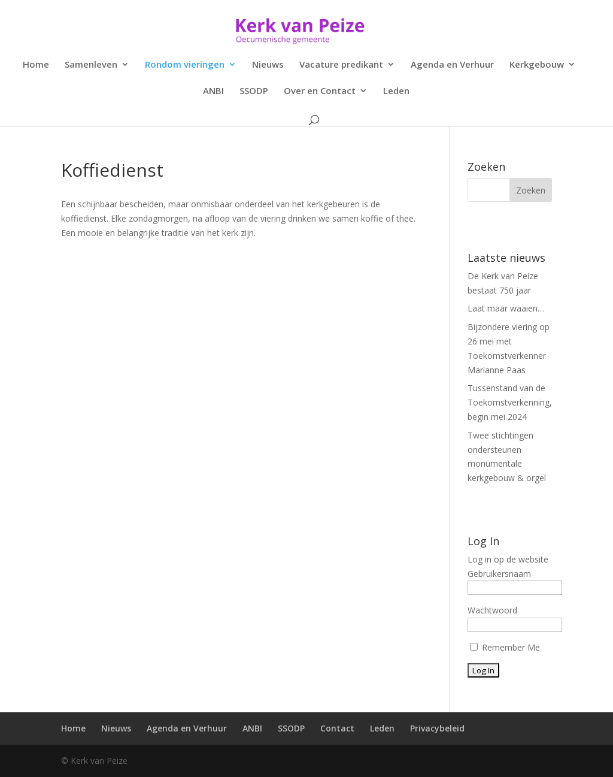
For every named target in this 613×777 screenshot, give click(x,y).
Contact (337, 728)
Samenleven (91, 65)
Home (36, 65)
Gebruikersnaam (499, 573)
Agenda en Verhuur (452, 65)
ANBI (213, 91)
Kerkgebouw (536, 65)
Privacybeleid (437, 728)
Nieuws (268, 65)
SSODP (253, 91)
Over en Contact (320, 91)
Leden (396, 91)
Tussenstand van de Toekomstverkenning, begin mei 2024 (510, 402)
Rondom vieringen (184, 65)
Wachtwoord (492, 610)
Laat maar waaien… (506, 308)
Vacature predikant (341, 65)
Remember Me (505, 647)
